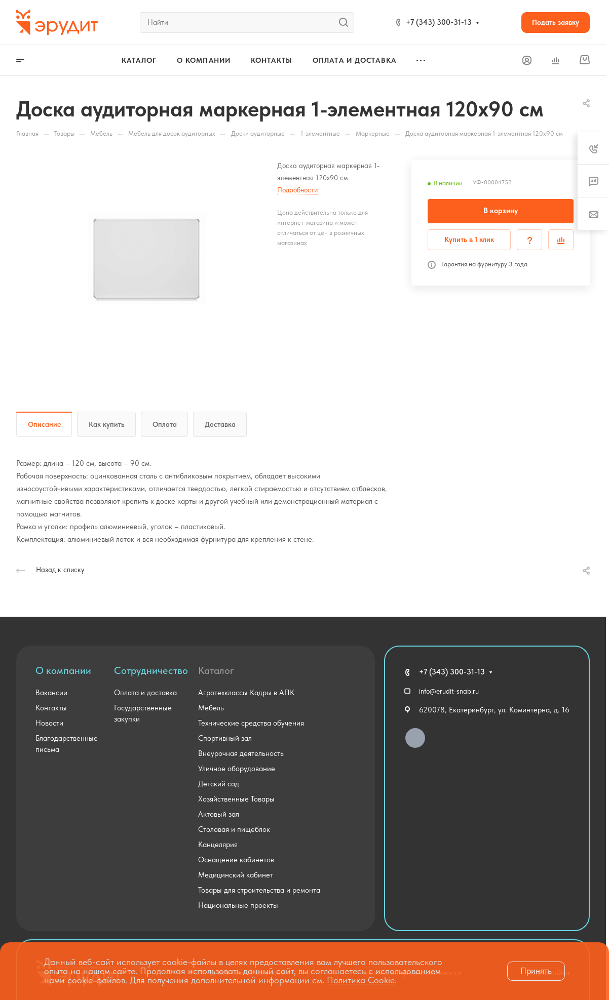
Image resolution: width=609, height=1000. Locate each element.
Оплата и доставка (145, 692)
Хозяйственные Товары (236, 799)
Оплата (165, 424)
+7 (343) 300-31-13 (439, 22)
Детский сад (218, 783)
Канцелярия (218, 844)
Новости (49, 723)
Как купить (107, 424)
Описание (44, 424)
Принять (536, 971)
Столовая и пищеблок (234, 829)
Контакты (51, 707)
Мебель (211, 707)
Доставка (220, 424)
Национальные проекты (238, 905)
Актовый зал (218, 814)
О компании (63, 670)
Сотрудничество (151, 670)
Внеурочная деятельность (241, 753)
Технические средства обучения (251, 723)
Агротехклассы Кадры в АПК (246, 692)
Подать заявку (555, 22)
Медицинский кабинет (235, 874)
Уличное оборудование (236, 768)
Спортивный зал (225, 738)
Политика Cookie (361, 980)
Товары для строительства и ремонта (259, 890)
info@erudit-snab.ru (449, 691)
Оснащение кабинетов (236, 859)
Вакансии (51, 692)
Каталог (216, 670)
